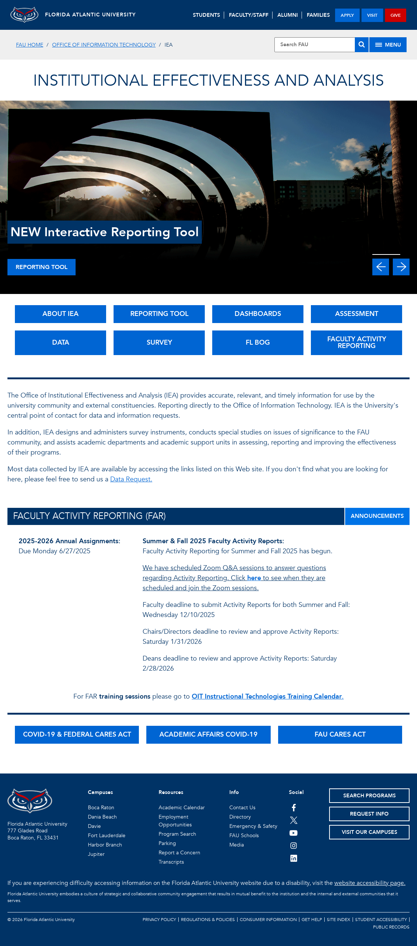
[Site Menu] (388, 44)
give (396, 15)
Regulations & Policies (208, 920)
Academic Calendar (182, 807)
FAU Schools (244, 835)
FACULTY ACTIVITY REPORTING (356, 343)
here (254, 578)
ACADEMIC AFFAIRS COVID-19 (208, 734)
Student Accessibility (381, 920)
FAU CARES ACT (340, 734)
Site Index (338, 920)
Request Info (369, 813)
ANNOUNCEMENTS (377, 516)
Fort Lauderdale (106, 835)
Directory (240, 816)
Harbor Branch (105, 844)
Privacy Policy (159, 920)
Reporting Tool (41, 267)
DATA (60, 342)
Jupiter (96, 854)
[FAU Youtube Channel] (293, 832)
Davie (94, 826)
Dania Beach (102, 816)
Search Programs (369, 795)
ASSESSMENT (356, 314)
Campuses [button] (100, 792)
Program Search (177, 834)
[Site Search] (321, 44)
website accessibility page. (369, 883)
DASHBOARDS (258, 314)
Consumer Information (268, 920)
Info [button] (234, 792)
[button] (380, 267)
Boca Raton (101, 807)
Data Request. (131, 479)
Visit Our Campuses (369, 832)
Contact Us (242, 807)
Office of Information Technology (104, 44)
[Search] (362, 44)
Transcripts (171, 862)
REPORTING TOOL (159, 314)
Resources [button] (171, 792)
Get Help (312, 920)
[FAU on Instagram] (293, 845)
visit (372, 15)
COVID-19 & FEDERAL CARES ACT (77, 734)
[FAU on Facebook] (293, 807)
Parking (167, 843)
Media (236, 844)
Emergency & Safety (253, 826)
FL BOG (258, 342)
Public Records (391, 927)
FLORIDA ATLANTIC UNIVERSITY (93, 14)
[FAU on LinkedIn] (293, 858)
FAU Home (29, 44)
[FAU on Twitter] (293, 820)
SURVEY (159, 342)
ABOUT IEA (60, 314)
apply (347, 15)
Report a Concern (179, 852)
